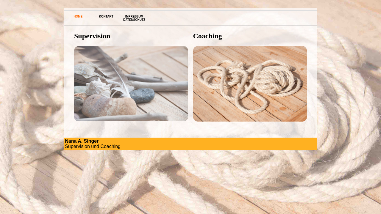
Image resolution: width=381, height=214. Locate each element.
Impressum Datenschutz (134, 18)
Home (78, 16)
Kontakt (106, 16)
